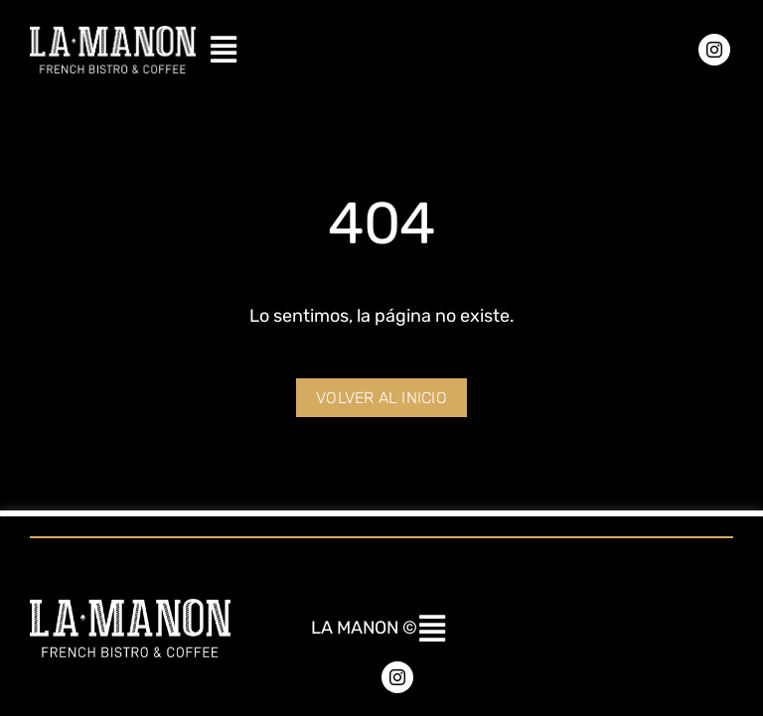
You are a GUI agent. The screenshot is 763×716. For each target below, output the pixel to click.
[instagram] (714, 50)
